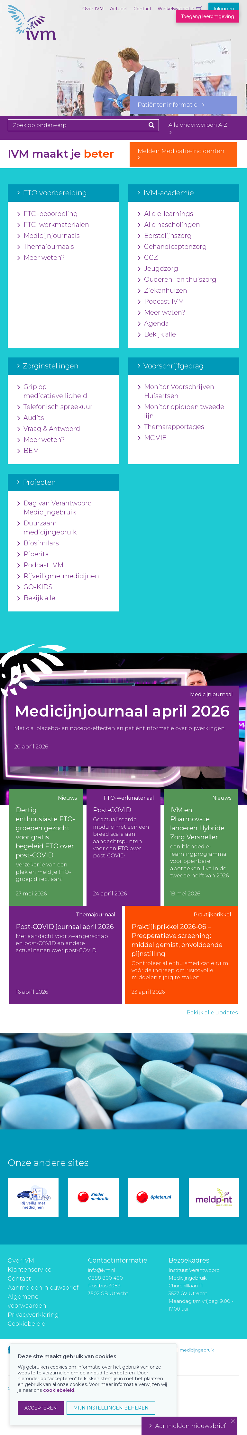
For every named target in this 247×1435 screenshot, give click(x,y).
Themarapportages (171, 427)
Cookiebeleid (27, 1323)
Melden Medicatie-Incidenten (183, 154)
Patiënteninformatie (171, 104)
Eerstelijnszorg (165, 236)
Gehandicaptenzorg (172, 247)
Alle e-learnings (165, 214)
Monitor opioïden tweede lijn (181, 411)
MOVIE (152, 438)
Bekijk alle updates (212, 1013)
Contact (142, 9)
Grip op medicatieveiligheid (52, 391)
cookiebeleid (58, 1390)
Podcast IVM (161, 302)
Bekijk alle (157, 334)
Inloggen (224, 9)
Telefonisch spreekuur (55, 407)
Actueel (118, 9)
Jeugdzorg (158, 269)
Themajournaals (45, 247)
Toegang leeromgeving (207, 16)
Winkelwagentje (176, 9)
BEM (28, 451)
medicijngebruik (197, 1349)
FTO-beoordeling (47, 214)
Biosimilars (38, 543)
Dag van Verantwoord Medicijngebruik (54, 508)
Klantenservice (29, 1269)
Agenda (153, 323)
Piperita (33, 554)
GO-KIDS (34, 587)
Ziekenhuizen (162, 291)
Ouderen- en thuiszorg (177, 280)
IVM (32, 37)
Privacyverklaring (33, 1314)
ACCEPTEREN (40, 1408)
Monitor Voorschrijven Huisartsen (176, 391)
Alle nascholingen (169, 225)
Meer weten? (41, 258)
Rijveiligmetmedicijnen (58, 576)
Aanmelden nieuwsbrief (43, 1287)
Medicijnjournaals (48, 236)
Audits (30, 418)
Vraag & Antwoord (48, 429)
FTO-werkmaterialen (53, 225)
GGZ (148, 258)
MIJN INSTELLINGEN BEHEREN (111, 1408)
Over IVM (93, 9)
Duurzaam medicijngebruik (47, 528)
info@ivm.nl (101, 1270)
